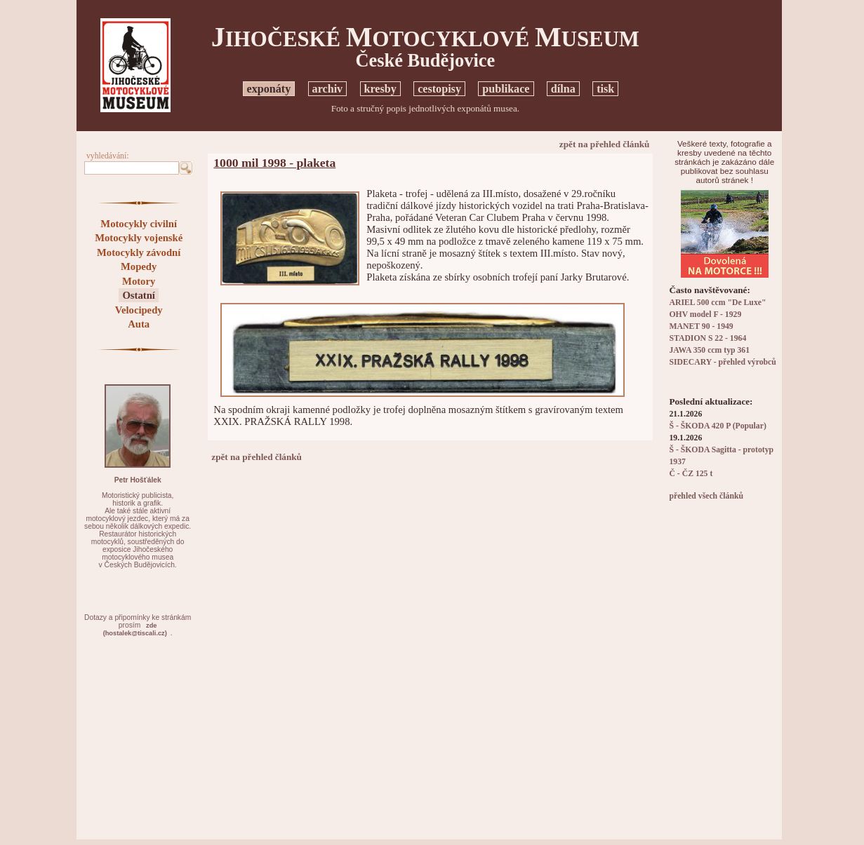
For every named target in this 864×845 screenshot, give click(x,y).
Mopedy (139, 266)
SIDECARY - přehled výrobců (722, 362)
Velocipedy (139, 310)
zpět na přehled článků (604, 144)
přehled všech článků (706, 496)
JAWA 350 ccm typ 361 (709, 350)
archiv (327, 89)
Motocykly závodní (138, 252)
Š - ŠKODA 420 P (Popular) (717, 426)
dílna (563, 89)
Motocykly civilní (138, 223)
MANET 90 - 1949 (701, 326)
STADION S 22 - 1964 (707, 338)
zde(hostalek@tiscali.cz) (135, 629)
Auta (138, 324)
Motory (138, 281)
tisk (605, 89)
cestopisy (439, 89)
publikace (505, 89)
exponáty (269, 89)
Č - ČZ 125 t (690, 473)
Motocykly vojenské (138, 237)
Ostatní (138, 295)
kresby (380, 89)
